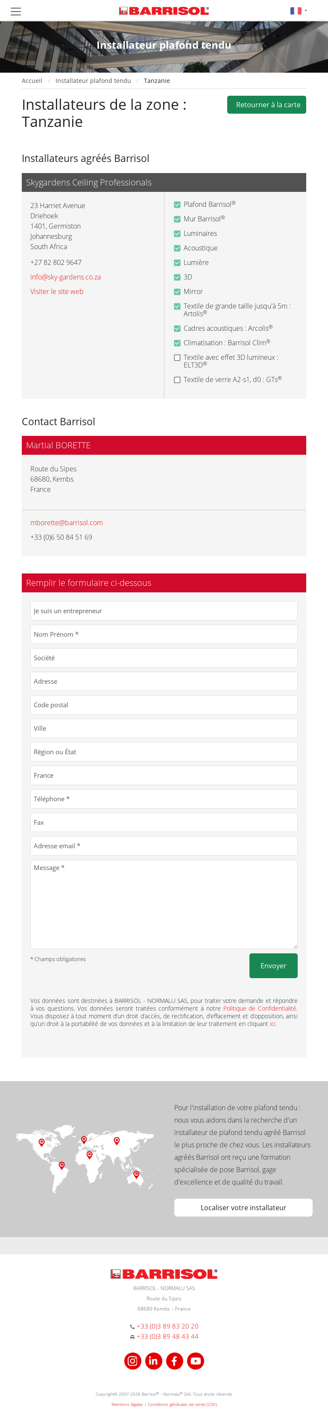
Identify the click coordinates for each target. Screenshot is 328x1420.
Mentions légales (127, 1404)
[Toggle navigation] (15, 11)
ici (272, 1024)
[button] (298, 10)
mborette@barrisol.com (66, 522)
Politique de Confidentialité (260, 1008)
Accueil (32, 80)
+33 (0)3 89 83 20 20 (168, 1326)
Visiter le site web (57, 291)
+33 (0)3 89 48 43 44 (168, 1336)
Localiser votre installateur (244, 1207)
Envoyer (274, 965)
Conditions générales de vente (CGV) (182, 1404)
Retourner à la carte (267, 104)
